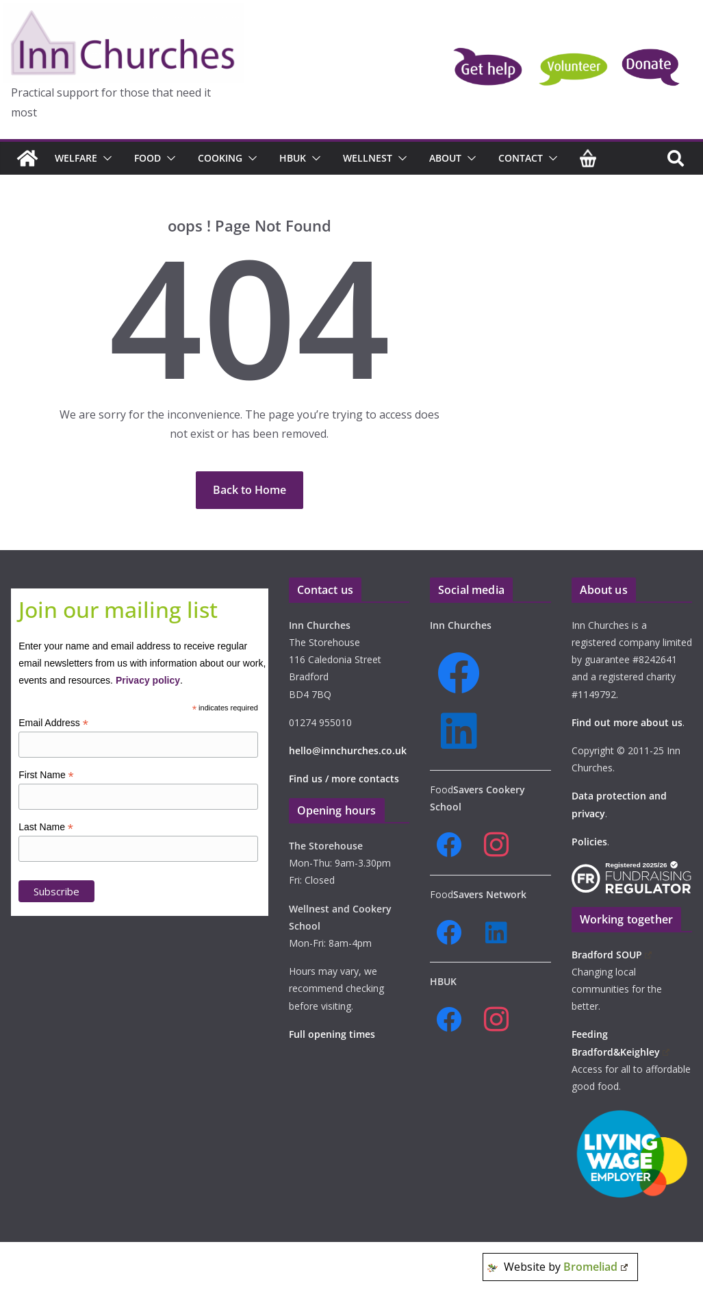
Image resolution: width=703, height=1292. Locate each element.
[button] (104, 158)
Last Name (45, 827)
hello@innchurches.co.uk (348, 750)
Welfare (76, 157)
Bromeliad (595, 1266)
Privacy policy (148, 680)
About (445, 157)
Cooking (220, 157)
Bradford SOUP (612, 954)
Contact (520, 157)
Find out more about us (627, 722)
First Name (46, 775)
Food (147, 157)
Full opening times (332, 1034)
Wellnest (367, 157)
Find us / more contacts (344, 778)
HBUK (292, 157)
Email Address (53, 723)
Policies (589, 841)
